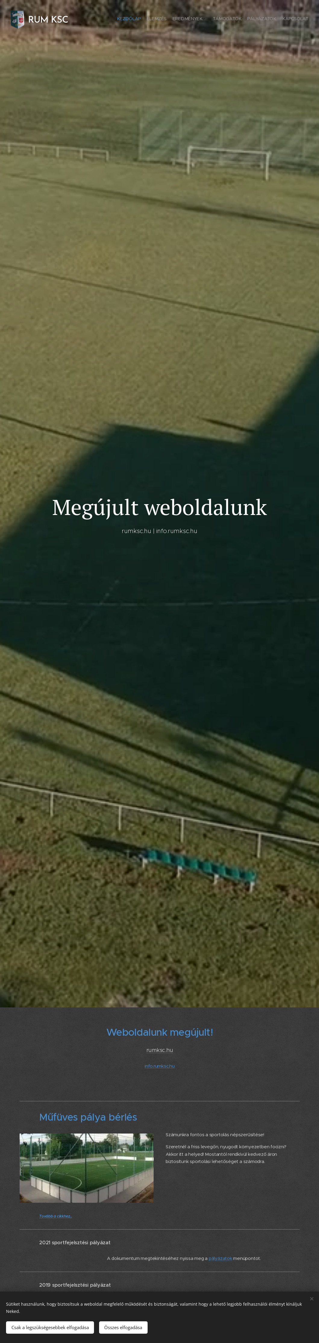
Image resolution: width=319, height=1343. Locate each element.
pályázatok (220, 1258)
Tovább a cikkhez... (55, 1216)
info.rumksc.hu (160, 1066)
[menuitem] (274, 19)
